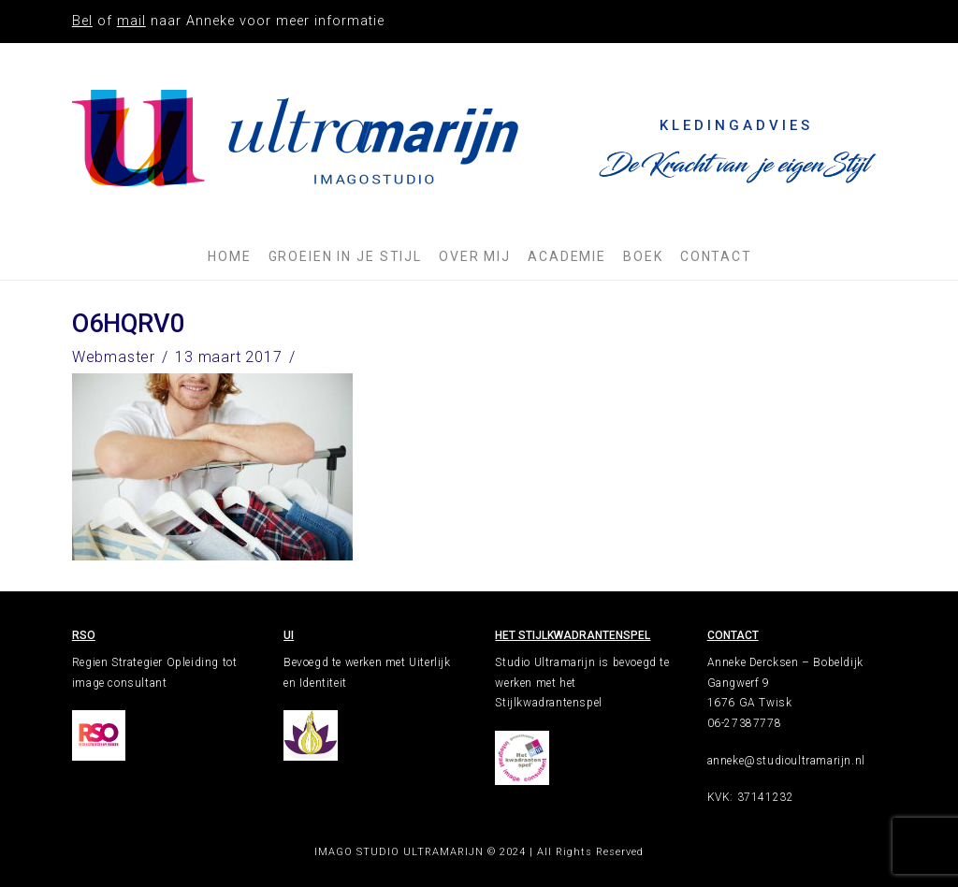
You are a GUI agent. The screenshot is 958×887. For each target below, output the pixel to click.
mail (131, 21)
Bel (82, 21)
